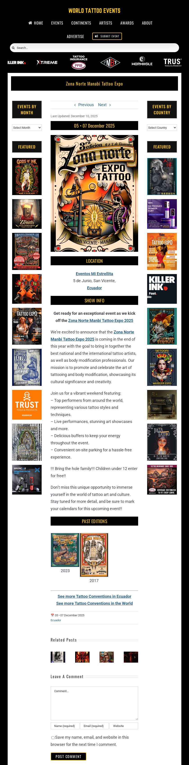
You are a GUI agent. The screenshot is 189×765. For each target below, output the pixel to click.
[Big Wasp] (27, 277)
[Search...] (94, 47)
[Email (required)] (94, 725)
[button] (54, 657)
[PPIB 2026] (78, 58)
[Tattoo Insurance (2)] (162, 468)
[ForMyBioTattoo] (110, 58)
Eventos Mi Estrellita (94, 273)
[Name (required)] (65, 725)
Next (102, 104)
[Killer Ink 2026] (15, 58)
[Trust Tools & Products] (27, 393)
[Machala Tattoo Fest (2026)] (106, 654)
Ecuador (94, 288)
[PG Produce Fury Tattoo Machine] (162, 202)
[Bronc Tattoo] (27, 468)
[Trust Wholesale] (173, 58)
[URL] (124, 725)
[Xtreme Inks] (47, 58)
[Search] (13, 48)
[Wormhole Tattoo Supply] (142, 58)
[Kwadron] (162, 393)
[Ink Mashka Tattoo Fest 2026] (58, 654)
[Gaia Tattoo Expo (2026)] (82, 654)
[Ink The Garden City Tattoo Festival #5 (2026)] (131, 654)
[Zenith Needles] (27, 202)
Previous (86, 104)
